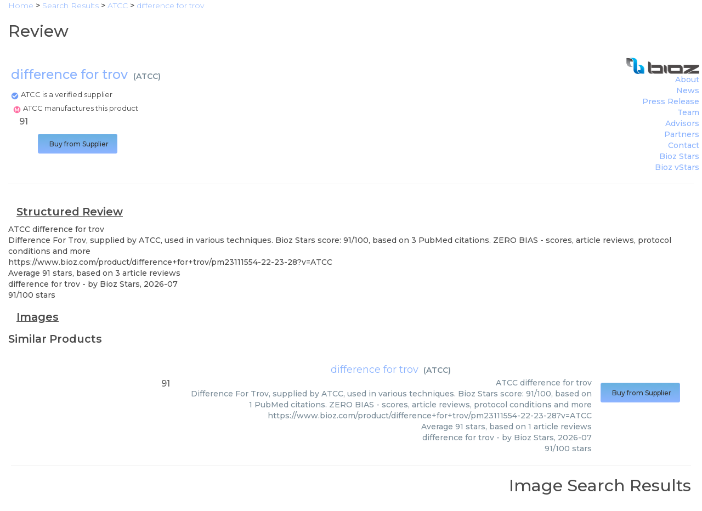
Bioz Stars (679, 156)
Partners (681, 134)
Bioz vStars (677, 167)
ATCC (147, 76)
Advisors (682, 123)
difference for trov (374, 370)
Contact (683, 145)
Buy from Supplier (77, 144)
